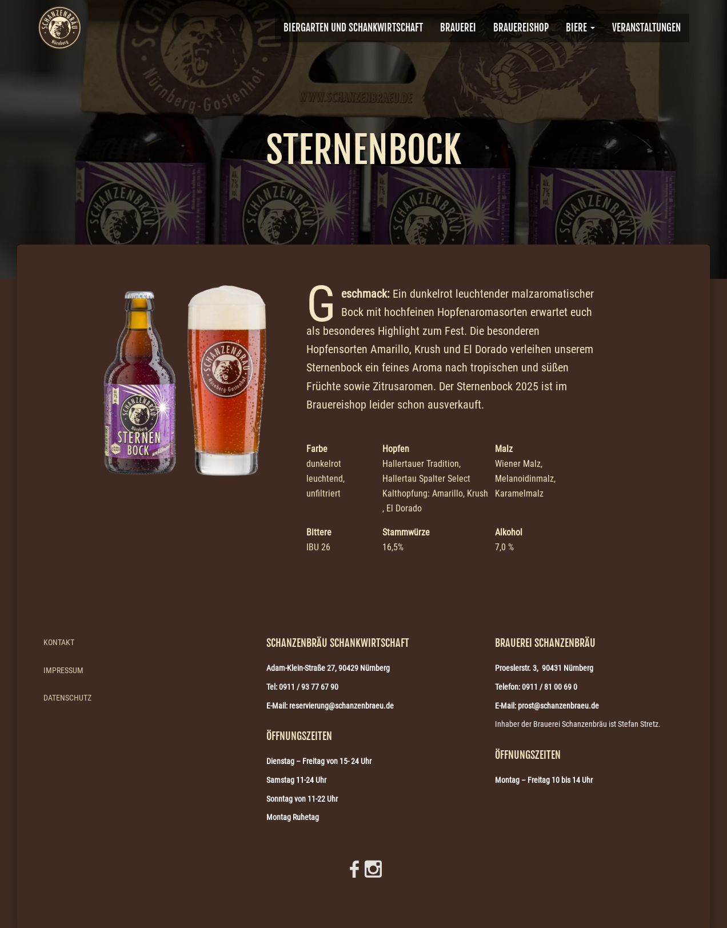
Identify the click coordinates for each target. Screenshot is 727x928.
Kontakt (58, 642)
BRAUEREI (458, 28)
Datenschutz (67, 697)
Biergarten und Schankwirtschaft (353, 28)
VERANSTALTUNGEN (646, 28)
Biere (580, 28)
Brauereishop (521, 28)
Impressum (63, 670)
